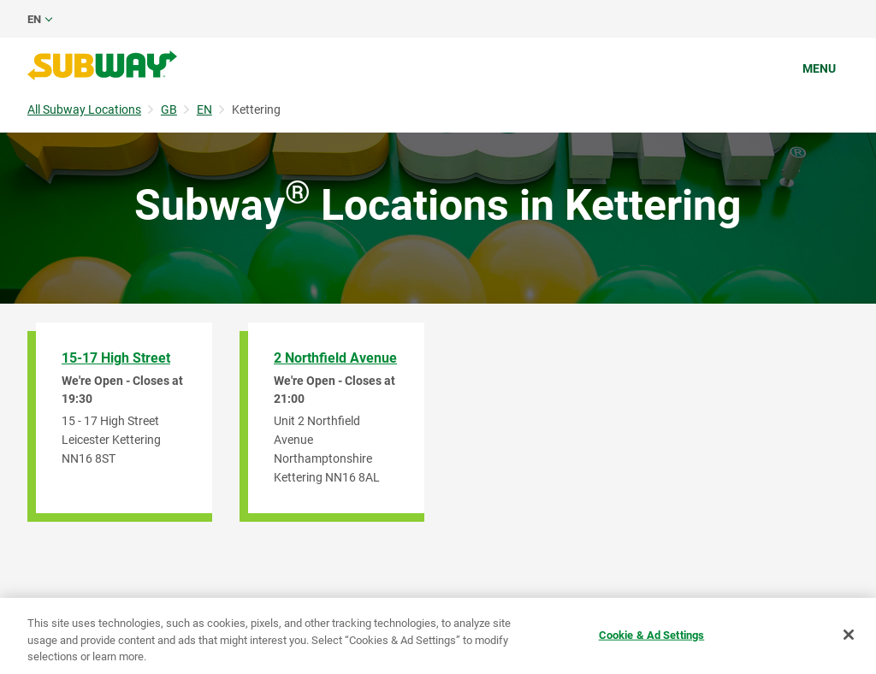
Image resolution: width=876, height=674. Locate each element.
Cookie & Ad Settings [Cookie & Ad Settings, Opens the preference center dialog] (652, 634)
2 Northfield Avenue (335, 358)
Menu (819, 68)
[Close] (848, 634)
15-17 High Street (116, 358)
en (34, 19)
